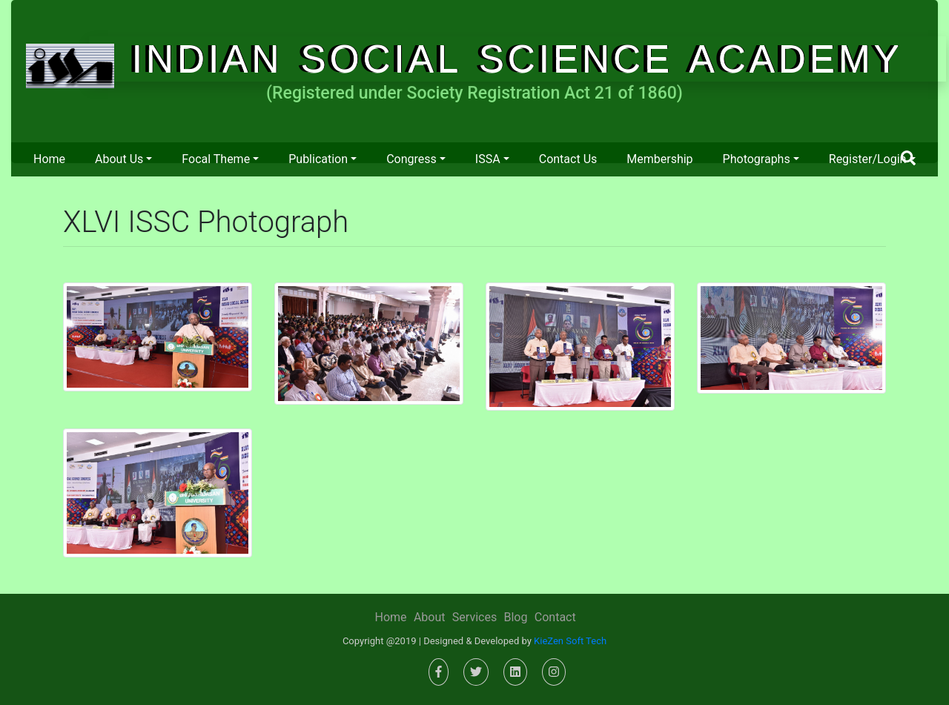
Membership (659, 159)
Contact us (568, 159)
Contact (555, 617)
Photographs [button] (756, 159)
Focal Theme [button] (216, 159)
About (430, 617)
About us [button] (119, 159)
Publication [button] (318, 159)
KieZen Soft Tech (570, 640)
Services (474, 617)
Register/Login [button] (868, 159)
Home (49, 159)
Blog (515, 617)
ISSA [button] (487, 159)
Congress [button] (411, 159)
